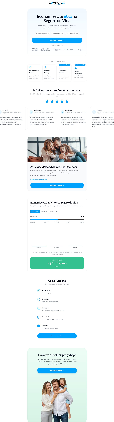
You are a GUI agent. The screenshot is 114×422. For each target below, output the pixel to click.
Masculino (35, 212)
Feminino (44, 212)
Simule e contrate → (57, 40)
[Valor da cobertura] (57, 220)
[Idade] (56, 212)
